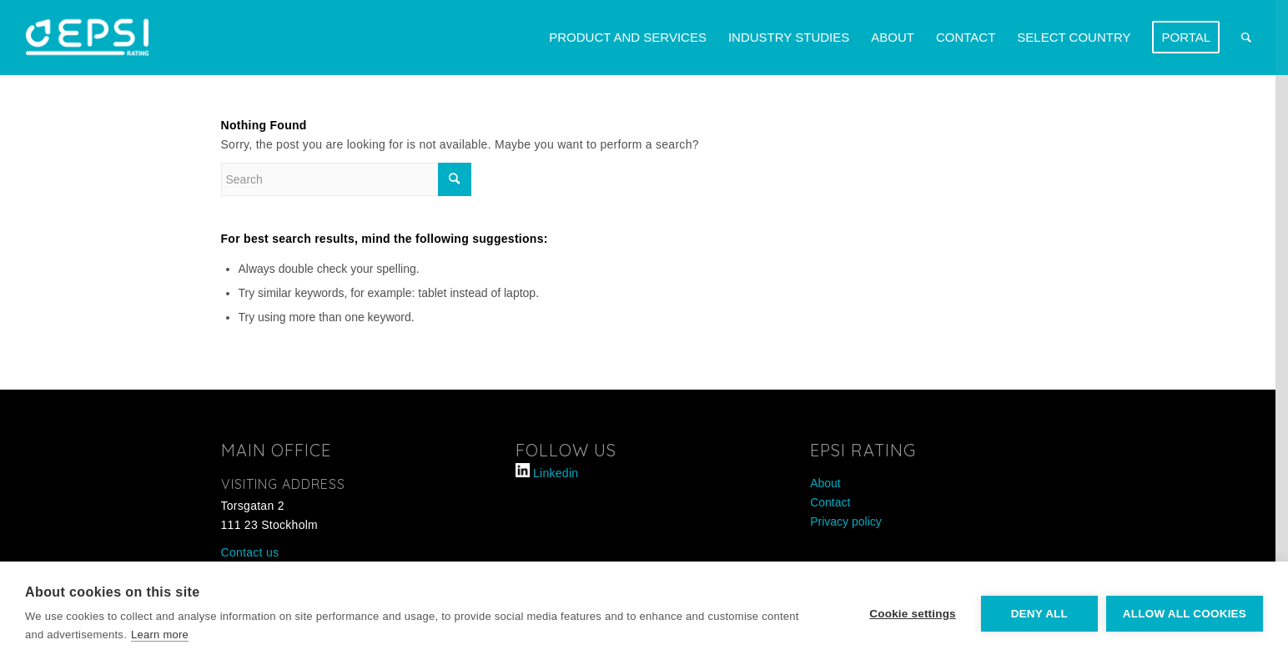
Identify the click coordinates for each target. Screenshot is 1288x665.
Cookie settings (912, 613)
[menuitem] (627, 37)
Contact (830, 502)
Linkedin (555, 473)
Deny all (1039, 613)
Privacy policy (846, 521)
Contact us (250, 552)
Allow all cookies (1184, 613)
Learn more (160, 634)
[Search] (1246, 37)
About (825, 483)
